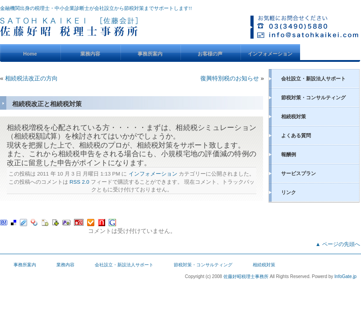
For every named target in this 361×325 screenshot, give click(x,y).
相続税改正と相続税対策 (47, 103)
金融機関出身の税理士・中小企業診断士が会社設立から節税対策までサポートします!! (96, 8)
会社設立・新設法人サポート (313, 78)
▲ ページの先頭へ (337, 244)
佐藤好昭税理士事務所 (245, 276)
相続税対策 (293, 116)
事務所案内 (150, 53)
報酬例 (288, 154)
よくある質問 (296, 135)
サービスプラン (298, 173)
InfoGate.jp (345, 276)
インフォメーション (270, 53)
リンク (288, 192)
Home (30, 53)
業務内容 (90, 53)
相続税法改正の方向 (31, 78)
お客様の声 (210, 53)
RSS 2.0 (79, 182)
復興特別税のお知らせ (229, 78)
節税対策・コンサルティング (313, 97)
